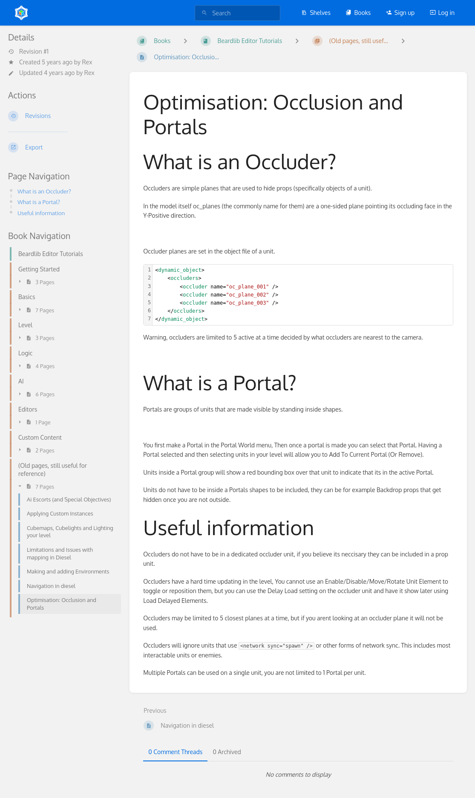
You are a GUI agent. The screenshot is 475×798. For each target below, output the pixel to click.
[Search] (204, 13)
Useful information (42, 212)
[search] (237, 13)
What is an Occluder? (45, 191)
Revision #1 (28, 51)
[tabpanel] (298, 774)
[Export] (62, 147)
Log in (442, 12)
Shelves (316, 12)
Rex (87, 62)
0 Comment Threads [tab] (175, 751)
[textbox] (303, 295)
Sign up (400, 12)
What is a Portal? (40, 201)
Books (358, 12)
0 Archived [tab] (227, 751)
